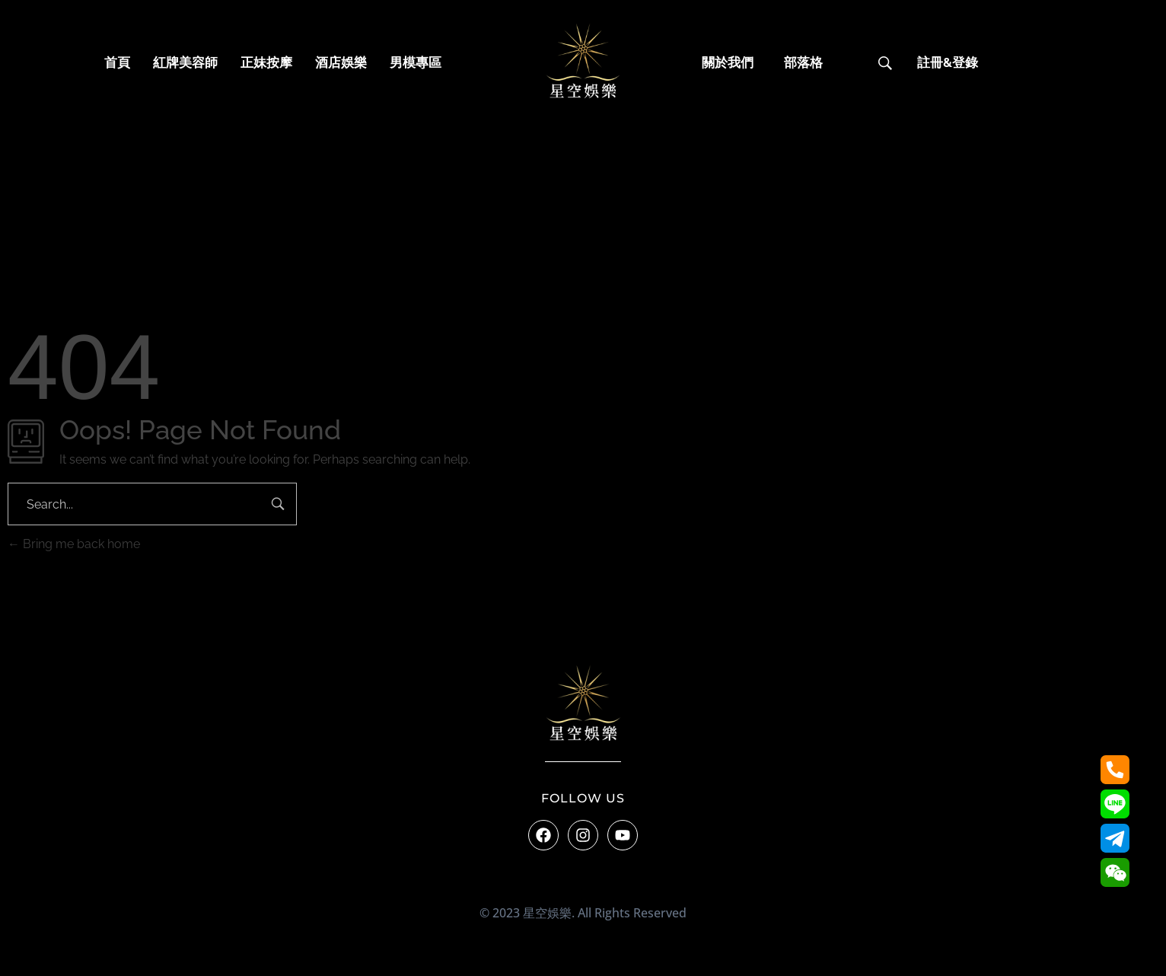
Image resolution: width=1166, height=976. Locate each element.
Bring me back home (74, 544)
